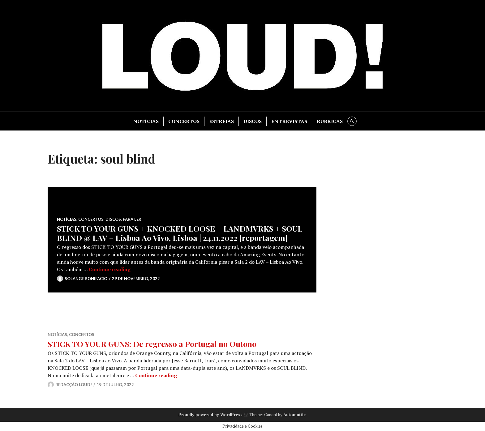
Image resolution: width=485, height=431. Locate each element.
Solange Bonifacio (86, 278)
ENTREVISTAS (289, 121)
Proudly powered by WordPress (210, 414)
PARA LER (132, 219)
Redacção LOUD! (73, 384)
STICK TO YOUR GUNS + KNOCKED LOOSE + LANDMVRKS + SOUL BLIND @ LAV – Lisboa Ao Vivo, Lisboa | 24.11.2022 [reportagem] (180, 233)
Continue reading (110, 269)
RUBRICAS (330, 121)
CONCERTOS (184, 121)
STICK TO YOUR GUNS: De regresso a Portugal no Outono (152, 344)
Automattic (294, 414)
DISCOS (252, 121)
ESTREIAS (221, 121)
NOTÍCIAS (146, 121)
